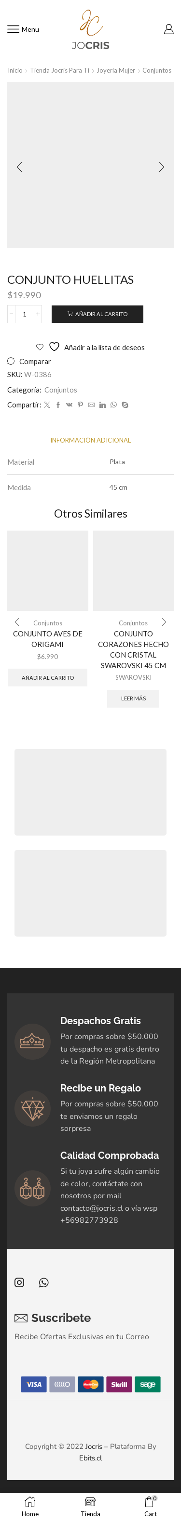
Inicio (15, 70)
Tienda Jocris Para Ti (59, 70)
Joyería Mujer (116, 70)
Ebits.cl (90, 1458)
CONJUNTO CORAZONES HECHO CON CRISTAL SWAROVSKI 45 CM (133, 649)
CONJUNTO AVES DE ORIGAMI (48, 638)
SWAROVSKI (133, 677)
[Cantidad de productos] (24, 314)
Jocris (93, 1446)
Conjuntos (156, 70)
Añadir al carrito (101, 314)
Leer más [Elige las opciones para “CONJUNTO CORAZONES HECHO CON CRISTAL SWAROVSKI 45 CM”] (133, 698)
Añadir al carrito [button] (48, 677)
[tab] (90, 440)
